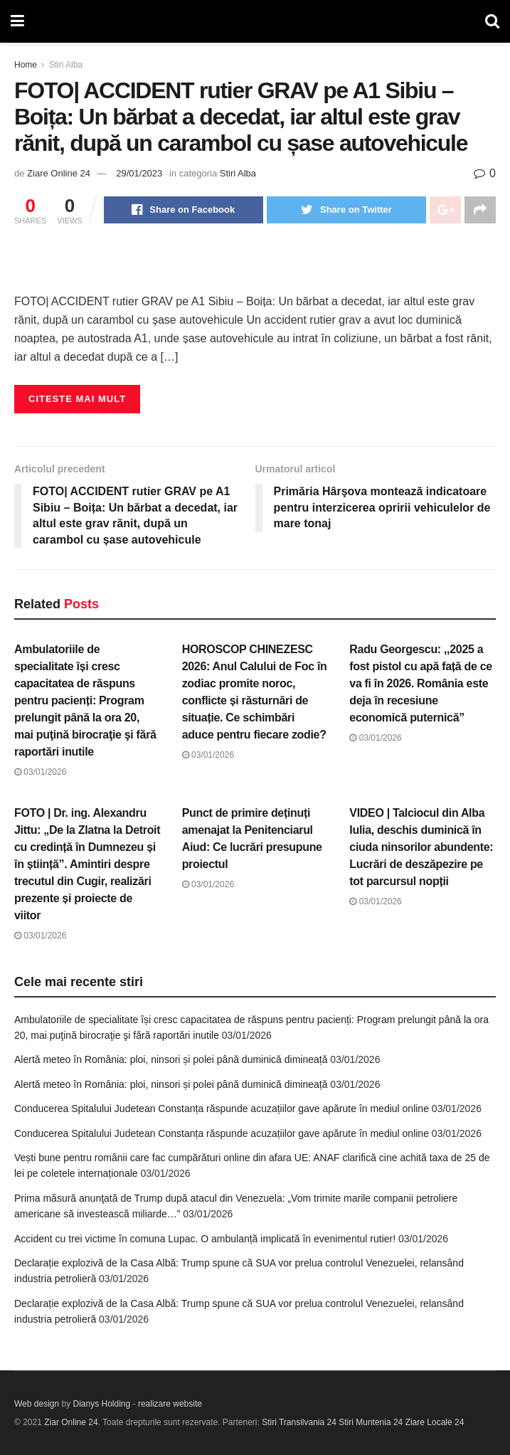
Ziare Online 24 (58, 173)
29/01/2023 (139, 173)
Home (25, 65)
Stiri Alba (66, 65)
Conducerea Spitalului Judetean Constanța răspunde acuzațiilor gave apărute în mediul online (221, 1108)
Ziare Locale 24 (434, 1422)
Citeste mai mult (77, 398)
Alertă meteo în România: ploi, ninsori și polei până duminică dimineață (170, 1059)
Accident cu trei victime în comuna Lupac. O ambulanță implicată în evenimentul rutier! (204, 1238)
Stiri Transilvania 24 (299, 1422)
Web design (36, 1404)
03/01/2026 (40, 772)
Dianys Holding (102, 1404)
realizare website (170, 1404)
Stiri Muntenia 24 (371, 1422)
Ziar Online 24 (70, 1422)
